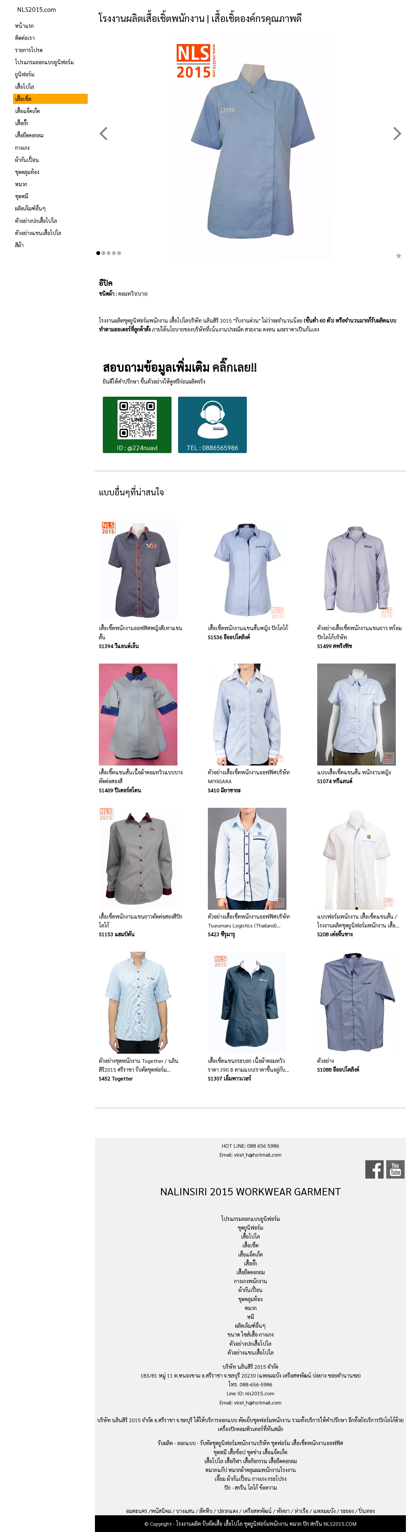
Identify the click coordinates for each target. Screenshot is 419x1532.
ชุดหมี (21, 196)
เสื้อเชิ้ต (23, 98)
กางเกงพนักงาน (250, 1281)
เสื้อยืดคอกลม (29, 135)
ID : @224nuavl (137, 425)
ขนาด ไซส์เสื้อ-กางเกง (251, 1334)
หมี (250, 1316)
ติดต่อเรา (25, 37)
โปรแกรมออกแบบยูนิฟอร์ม (44, 62)
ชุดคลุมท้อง (27, 172)
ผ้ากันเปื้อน (27, 159)
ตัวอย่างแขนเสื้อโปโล (38, 232)
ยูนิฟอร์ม (24, 74)
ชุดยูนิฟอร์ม (250, 1227)
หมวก (21, 184)
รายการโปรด (29, 50)
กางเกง (22, 147)
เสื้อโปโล (24, 86)
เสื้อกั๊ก (21, 123)
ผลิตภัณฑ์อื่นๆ (30, 208)
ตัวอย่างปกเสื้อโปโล (36, 220)
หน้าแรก (24, 25)
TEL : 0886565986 (212, 425)
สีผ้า (19, 245)
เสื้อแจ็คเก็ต (27, 111)
